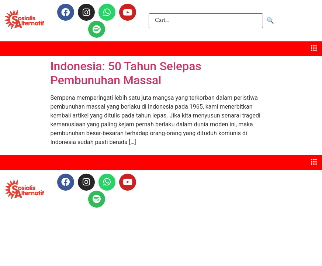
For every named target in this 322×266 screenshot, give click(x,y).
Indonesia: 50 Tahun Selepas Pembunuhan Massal (126, 73)
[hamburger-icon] (313, 48)
